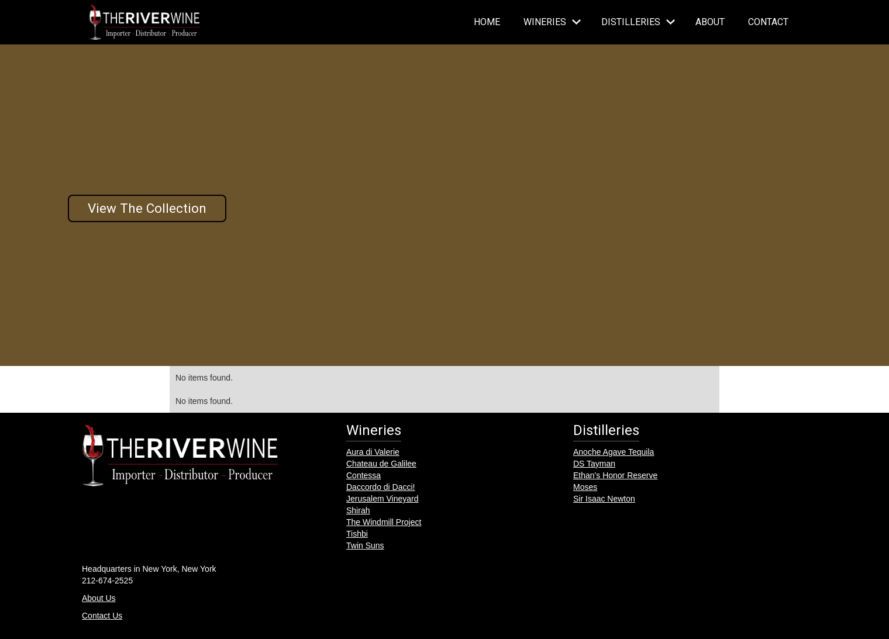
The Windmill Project (383, 522)
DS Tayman (594, 463)
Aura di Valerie (372, 452)
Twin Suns (365, 545)
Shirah (358, 510)
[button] (551, 22)
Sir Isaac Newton (604, 498)
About (710, 21)
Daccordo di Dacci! (380, 487)
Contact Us (102, 615)
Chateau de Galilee (381, 463)
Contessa (363, 475)
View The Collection (147, 208)
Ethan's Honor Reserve (615, 475)
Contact (768, 21)
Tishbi (357, 533)
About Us (99, 598)
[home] (144, 22)
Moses (585, 487)
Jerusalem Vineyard (382, 498)
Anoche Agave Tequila (613, 452)
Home (487, 21)
